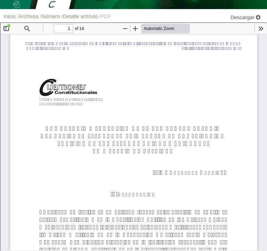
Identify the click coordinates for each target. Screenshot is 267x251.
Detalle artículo (81, 16)
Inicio (10, 16)
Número (51, 16)
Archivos (29, 16)
